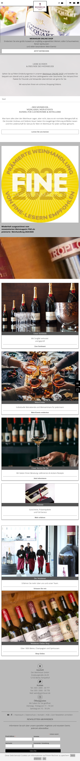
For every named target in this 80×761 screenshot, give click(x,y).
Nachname (8, 743)
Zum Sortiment (40, 346)
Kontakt (41, 715)
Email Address (10, 736)
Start (4, 99)
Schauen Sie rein (40, 588)
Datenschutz (31, 715)
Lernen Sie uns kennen (40, 132)
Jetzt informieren (40, 478)
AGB (47, 715)
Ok (44, 758)
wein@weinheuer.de (42, 693)
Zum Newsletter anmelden (62, 715)
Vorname (36, 736)
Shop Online (40, 654)
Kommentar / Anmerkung (41, 743)
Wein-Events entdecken (40, 412)
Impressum (19, 715)
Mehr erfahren (40, 517)
